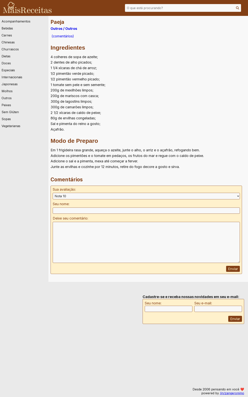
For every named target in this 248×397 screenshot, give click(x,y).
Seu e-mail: (203, 303)
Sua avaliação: (64, 189)
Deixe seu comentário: (70, 218)
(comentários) (62, 36)
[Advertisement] (217, 58)
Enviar (233, 269)
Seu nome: (61, 204)
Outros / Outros (64, 29)
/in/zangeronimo (232, 393)
